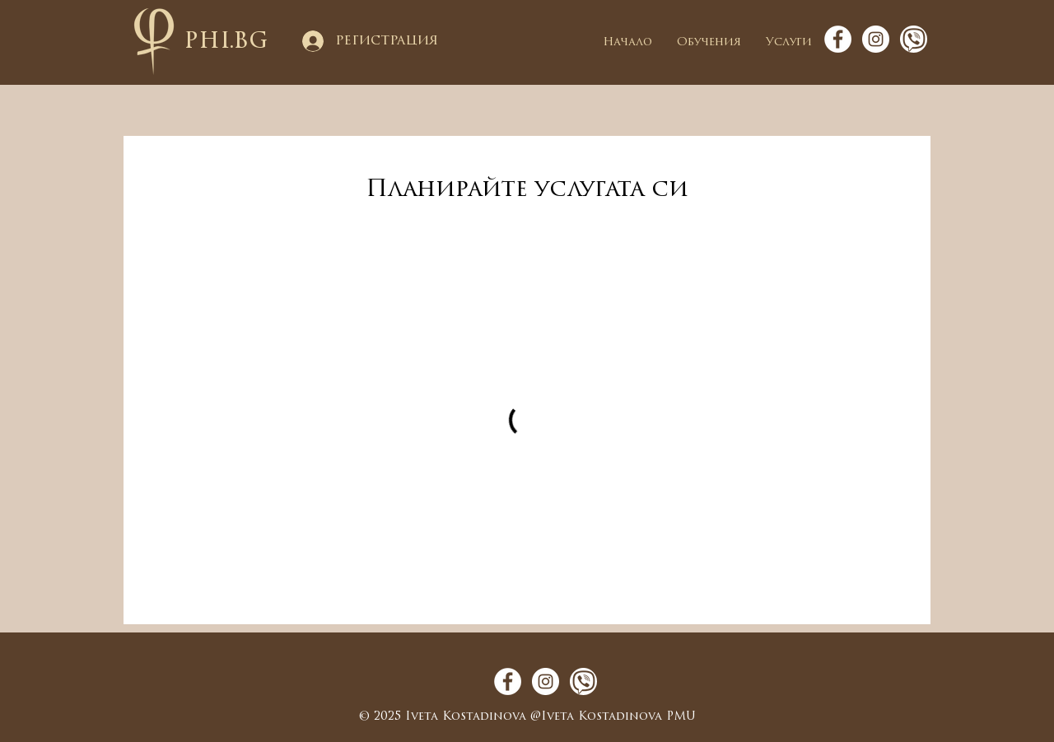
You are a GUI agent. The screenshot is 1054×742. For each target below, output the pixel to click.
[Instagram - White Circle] (875, 39)
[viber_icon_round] (913, 39)
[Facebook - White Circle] (837, 39)
